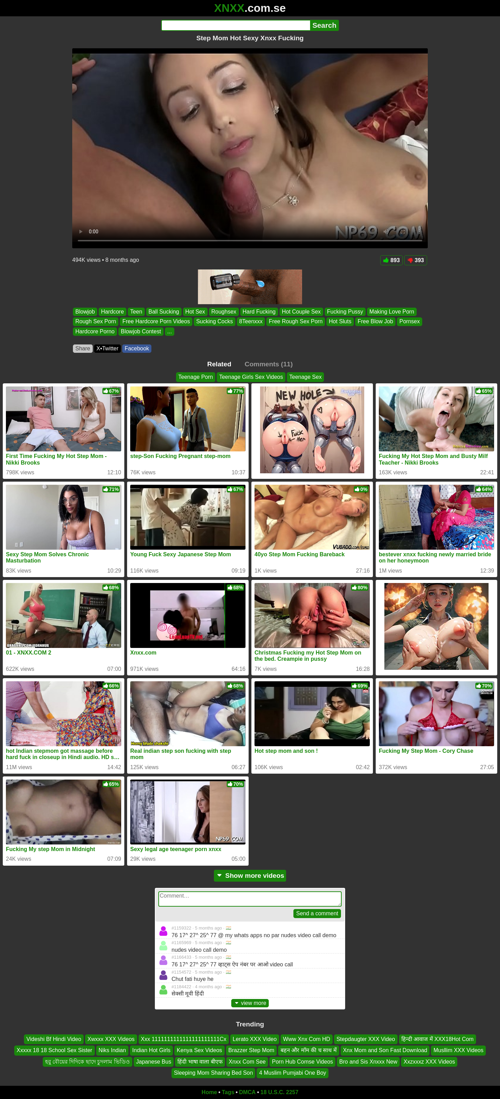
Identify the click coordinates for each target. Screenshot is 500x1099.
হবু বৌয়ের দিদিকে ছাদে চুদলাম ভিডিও (87, 1062)
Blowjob (85, 312)
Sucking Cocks (214, 322)
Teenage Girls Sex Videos (251, 377)
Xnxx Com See (247, 1062)
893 (391, 260)
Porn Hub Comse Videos (302, 1062)
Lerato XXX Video (255, 1039)
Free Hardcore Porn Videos (156, 322)
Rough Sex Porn (95, 322)
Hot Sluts (340, 322)
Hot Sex (195, 312)
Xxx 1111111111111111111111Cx (183, 1039)
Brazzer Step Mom (251, 1050)
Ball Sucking (164, 312)
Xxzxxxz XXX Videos (429, 1062)
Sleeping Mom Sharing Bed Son (213, 1073)
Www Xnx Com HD (306, 1039)
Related (219, 364)
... (169, 331)
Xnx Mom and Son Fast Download (385, 1050)
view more (250, 1003)
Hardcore (112, 312)
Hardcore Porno (95, 331)
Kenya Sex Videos (199, 1050)
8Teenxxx (251, 322)
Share (82, 348)
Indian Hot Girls (151, 1050)
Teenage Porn (195, 377)
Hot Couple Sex (301, 312)
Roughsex (223, 312)
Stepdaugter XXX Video (365, 1039)
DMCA (247, 1092)
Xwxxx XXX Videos (111, 1039)
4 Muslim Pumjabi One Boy (292, 1073)
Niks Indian (112, 1050)
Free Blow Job (375, 322)
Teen (136, 312)
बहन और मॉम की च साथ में (309, 1050)
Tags (228, 1092)
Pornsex (409, 322)
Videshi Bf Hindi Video (53, 1039)
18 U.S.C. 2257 (279, 1092)
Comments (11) (269, 364)
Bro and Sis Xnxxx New (368, 1062)
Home (209, 1092)
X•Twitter (107, 348)
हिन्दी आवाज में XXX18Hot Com (437, 1039)
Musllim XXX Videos (458, 1050)
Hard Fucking (259, 312)
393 (415, 260)
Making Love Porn (391, 312)
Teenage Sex (305, 377)
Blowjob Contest (141, 331)
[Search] (235, 25)
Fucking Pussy (345, 312)
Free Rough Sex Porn (296, 322)
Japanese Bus (153, 1062)
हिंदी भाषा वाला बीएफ (199, 1062)
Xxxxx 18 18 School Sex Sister (54, 1050)
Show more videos (250, 875)
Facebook (137, 348)
